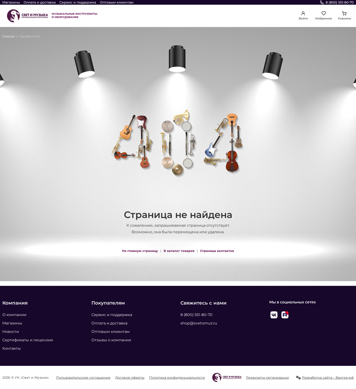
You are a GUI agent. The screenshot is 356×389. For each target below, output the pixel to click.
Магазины (11, 2)
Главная (8, 36)
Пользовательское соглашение (83, 377)
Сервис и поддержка (77, 2)
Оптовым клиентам (116, 2)
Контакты (11, 348)
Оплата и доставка (40, 2)
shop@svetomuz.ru (198, 323)
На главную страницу (140, 251)
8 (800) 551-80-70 (196, 315)
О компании (14, 315)
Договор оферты (129, 377)
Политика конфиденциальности (177, 377)
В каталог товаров (179, 251)
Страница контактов (217, 251)
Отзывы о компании (111, 340)
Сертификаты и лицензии (27, 340)
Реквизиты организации (267, 377)
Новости (10, 331)
